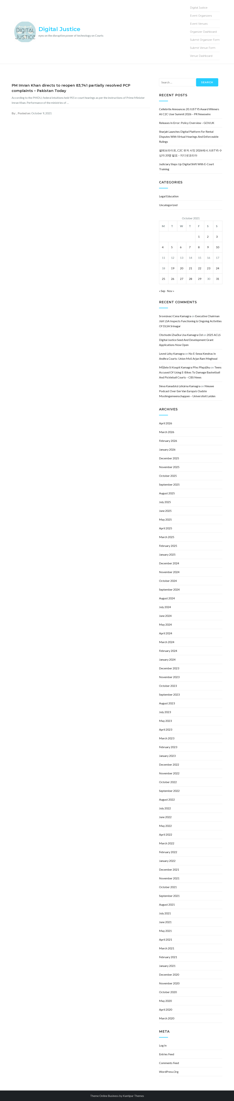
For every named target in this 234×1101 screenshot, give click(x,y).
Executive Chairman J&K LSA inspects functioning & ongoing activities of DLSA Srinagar (190, 321)
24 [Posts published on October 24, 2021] (217, 268)
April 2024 (165, 633)
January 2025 (167, 554)
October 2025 (168, 475)
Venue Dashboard (201, 56)
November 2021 (169, 878)
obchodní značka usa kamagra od (181, 334)
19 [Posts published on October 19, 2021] (172, 268)
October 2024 (168, 580)
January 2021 (167, 965)
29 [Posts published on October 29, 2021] (199, 278)
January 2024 (167, 659)
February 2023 (168, 747)
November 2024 (169, 572)
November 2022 (169, 773)
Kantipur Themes (133, 1095)
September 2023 (169, 694)
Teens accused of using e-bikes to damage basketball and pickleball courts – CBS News (190, 372)
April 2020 (165, 1009)
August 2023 (167, 703)
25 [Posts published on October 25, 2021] (163, 278)
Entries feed (166, 1054)
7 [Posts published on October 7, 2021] (190, 247)
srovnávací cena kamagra (175, 316)
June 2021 (165, 922)
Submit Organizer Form (205, 39)
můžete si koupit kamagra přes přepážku (184, 367)
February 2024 (168, 650)
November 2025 (169, 467)
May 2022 (165, 825)
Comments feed (169, 1063)
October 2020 (168, 992)
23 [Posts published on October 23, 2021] (208, 268)
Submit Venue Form (202, 47)
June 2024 (165, 615)
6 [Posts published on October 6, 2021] (181, 247)
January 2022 (167, 860)
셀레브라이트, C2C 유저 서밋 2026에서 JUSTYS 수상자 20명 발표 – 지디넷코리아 (190, 153)
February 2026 (168, 440)
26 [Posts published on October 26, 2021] (172, 278)
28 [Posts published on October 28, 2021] (190, 278)
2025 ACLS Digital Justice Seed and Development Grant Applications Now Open (190, 339)
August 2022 (167, 799)
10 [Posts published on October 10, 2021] (217, 247)
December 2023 (169, 668)
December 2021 (169, 869)
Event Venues (199, 23)
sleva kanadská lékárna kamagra (179, 386)
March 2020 (166, 1018)
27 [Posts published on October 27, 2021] (181, 278)
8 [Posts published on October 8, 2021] (199, 247)
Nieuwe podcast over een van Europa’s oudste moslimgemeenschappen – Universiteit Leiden (187, 391)
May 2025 (165, 519)
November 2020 (169, 983)
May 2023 (165, 720)
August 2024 (167, 598)
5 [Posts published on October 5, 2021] (172, 247)
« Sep (162, 291)
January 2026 (167, 449)
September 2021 (169, 895)
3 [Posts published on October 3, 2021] (217, 236)
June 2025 (165, 510)
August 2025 (167, 493)
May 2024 (165, 624)
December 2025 (169, 458)
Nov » (170, 291)
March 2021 (166, 948)
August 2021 (167, 904)
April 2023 (165, 729)
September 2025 (169, 484)
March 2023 (166, 738)
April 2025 (165, 528)
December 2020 (169, 974)
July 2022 (165, 808)
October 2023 (168, 685)
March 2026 (166, 432)
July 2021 (165, 913)
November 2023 (169, 677)
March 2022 (166, 843)
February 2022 (168, 852)
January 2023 (167, 755)
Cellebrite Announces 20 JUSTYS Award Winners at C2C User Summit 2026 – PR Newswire (189, 111)
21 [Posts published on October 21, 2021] (190, 268)
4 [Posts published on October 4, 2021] (163, 247)
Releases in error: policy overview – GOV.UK (186, 122)
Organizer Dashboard (203, 31)
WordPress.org (169, 1071)
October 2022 (168, 782)
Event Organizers (201, 15)
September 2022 (169, 790)
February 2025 (168, 545)
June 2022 (165, 817)
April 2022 (165, 834)
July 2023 (165, 712)
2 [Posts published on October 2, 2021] (208, 236)
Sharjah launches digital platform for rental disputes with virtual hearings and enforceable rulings (188, 136)
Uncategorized (168, 205)
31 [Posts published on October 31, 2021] (217, 278)
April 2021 (165, 939)
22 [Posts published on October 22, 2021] (199, 268)
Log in (163, 1045)
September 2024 (169, 589)
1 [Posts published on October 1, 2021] (199, 236)
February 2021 (168, 957)
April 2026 (165, 423)
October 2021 (168, 887)
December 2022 (169, 764)
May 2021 (165, 930)
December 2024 (169, 563)
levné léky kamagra (171, 353)
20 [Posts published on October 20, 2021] (181, 268)
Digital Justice (59, 29)
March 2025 (166, 537)
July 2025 (165, 502)
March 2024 (166, 642)
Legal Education (169, 196)
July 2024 (165, 607)
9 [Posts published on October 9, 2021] (208, 247)
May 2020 (165, 1000)
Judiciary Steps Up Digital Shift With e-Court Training (186, 166)
